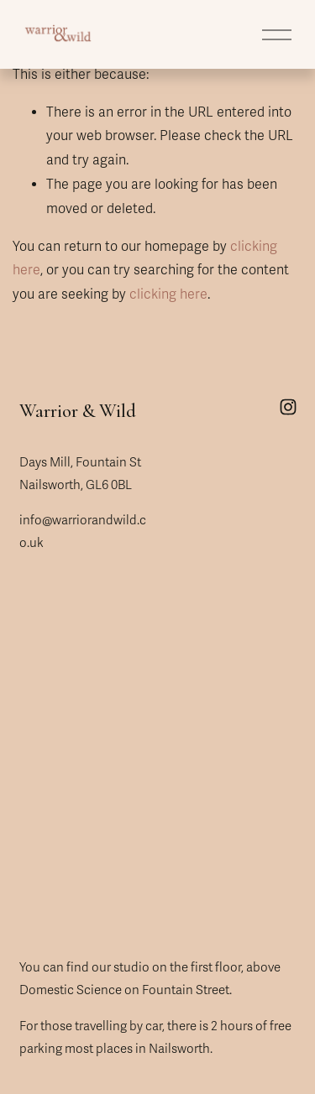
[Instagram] (288, 407)
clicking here (168, 294)
